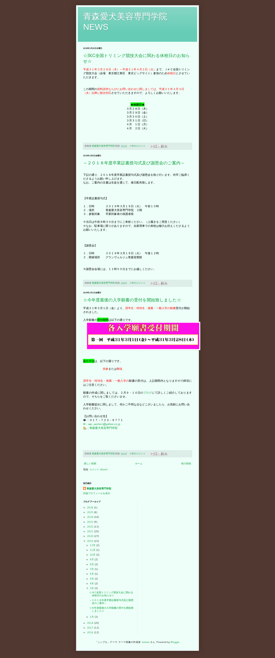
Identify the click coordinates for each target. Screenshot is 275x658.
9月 (92, 559)
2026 (90, 507)
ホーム (138, 463)
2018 (90, 623)
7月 (92, 569)
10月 (93, 554)
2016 (90, 632)
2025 (90, 512)
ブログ (147, 392)
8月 (92, 564)
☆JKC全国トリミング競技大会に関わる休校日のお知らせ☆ (111, 594)
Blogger (174, 642)
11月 (93, 550)
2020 (90, 536)
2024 (90, 517)
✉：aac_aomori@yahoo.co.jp (101, 424)
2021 (90, 531)
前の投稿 (186, 463)
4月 (92, 583)
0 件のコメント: (138, 145)
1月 (92, 617)
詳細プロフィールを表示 (96, 493)
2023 (90, 522)
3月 (92, 588)
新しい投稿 (90, 463)
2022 (90, 526)
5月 (92, 578)
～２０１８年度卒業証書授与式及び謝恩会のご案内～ (134, 162)
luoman (145, 642)
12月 (93, 545)
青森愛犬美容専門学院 (103, 428)
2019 (90, 541)
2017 (90, 627)
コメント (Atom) (98, 469)
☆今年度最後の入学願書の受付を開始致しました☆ (132, 299)
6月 (92, 574)
